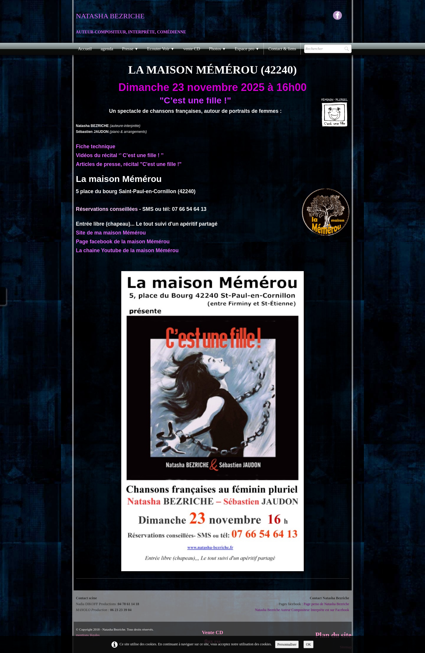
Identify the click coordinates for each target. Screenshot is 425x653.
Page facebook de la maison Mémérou (123, 242)
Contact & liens (282, 48)
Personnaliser (287, 644)
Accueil (85, 48)
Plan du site (333, 635)
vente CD (191, 48)
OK (308, 644)
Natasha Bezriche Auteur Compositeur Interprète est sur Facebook (302, 610)
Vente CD (212, 632)
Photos (217, 48)
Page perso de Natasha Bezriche (326, 604)
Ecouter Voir (160, 48)
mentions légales (88, 635)
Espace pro (247, 48)
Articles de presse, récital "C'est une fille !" (129, 164)
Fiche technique (95, 146)
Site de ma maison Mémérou (111, 233)
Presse (130, 48)
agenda (107, 48)
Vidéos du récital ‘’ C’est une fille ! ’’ (120, 155)
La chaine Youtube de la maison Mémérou (127, 250)
